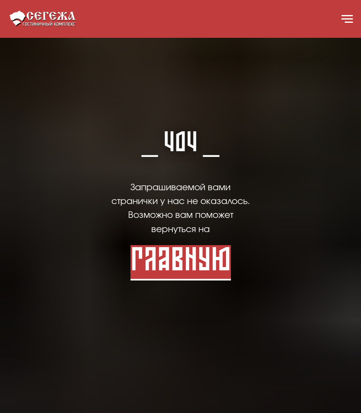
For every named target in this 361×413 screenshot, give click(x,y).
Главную (180, 262)
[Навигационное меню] (347, 19)
